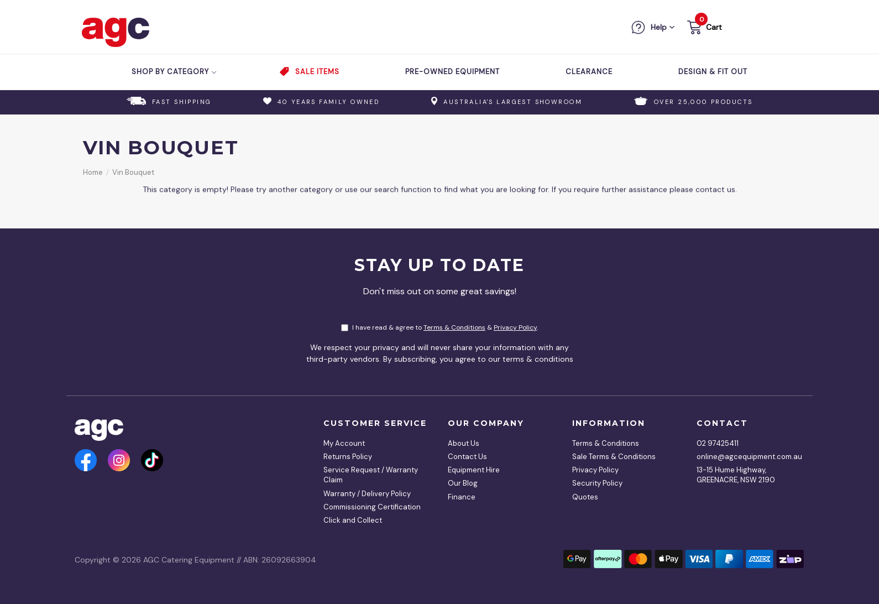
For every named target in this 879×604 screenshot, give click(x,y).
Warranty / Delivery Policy (367, 493)
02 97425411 (718, 443)
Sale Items (317, 71)
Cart (714, 27)
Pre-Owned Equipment (452, 71)
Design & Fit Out (712, 71)
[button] (703, 29)
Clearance (589, 71)
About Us (463, 443)
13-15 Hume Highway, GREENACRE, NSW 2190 (736, 475)
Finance (461, 497)
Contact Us (467, 456)
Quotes (585, 497)
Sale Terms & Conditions (614, 456)
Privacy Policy (515, 327)
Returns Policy (347, 456)
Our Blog (463, 483)
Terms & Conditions (454, 327)
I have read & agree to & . (439, 327)
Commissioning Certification (372, 507)
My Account (344, 443)
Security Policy (597, 483)
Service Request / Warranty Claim (370, 475)
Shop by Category (174, 71)
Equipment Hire (474, 470)
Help (659, 27)
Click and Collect (352, 520)
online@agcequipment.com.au (746, 456)
